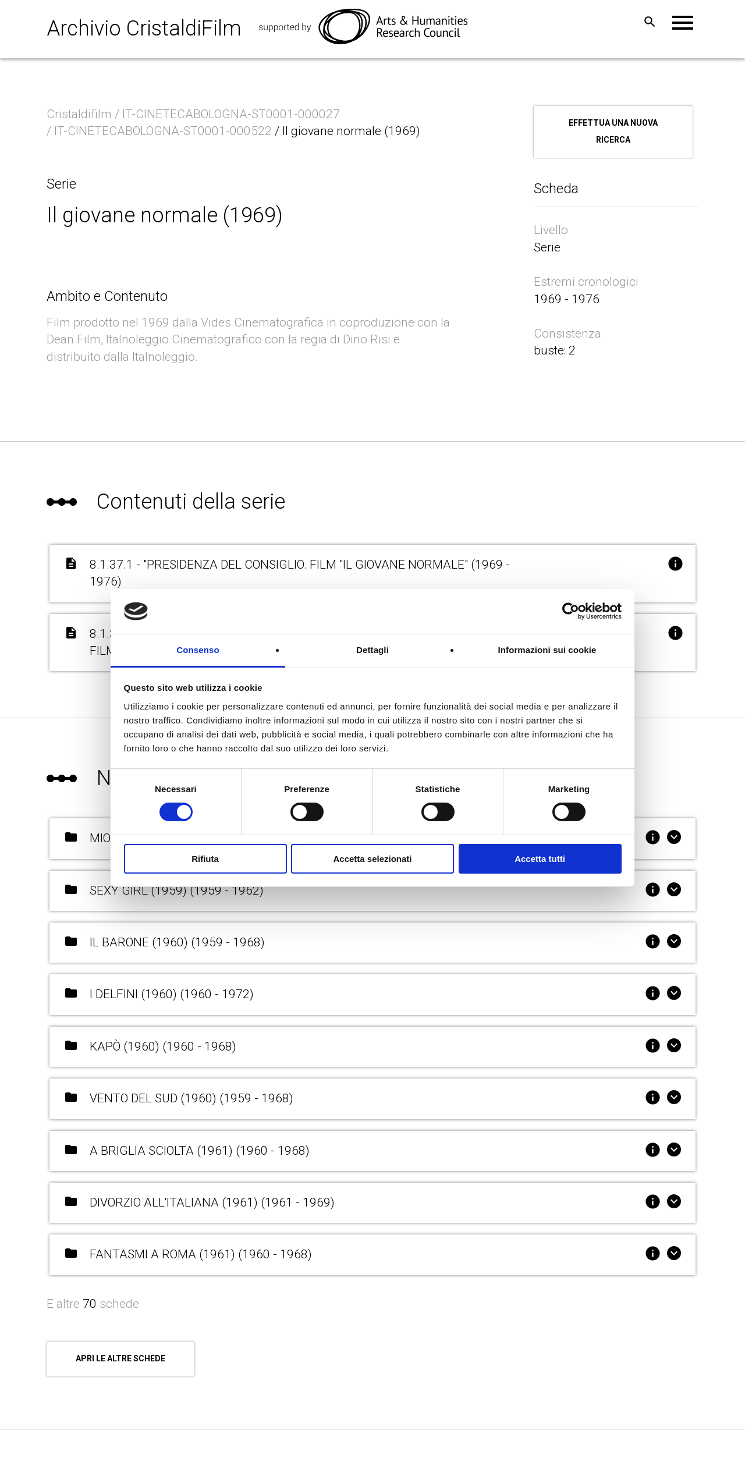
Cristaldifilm (81, 114)
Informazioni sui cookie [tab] (547, 650)
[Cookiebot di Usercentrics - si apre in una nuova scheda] (571, 611)
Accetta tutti (540, 859)
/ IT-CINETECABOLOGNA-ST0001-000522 (161, 131)
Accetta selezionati (372, 859)
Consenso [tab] (197, 650)
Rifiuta (205, 859)
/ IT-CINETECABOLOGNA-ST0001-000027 (229, 114)
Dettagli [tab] (372, 650)
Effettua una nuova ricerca (613, 131)
